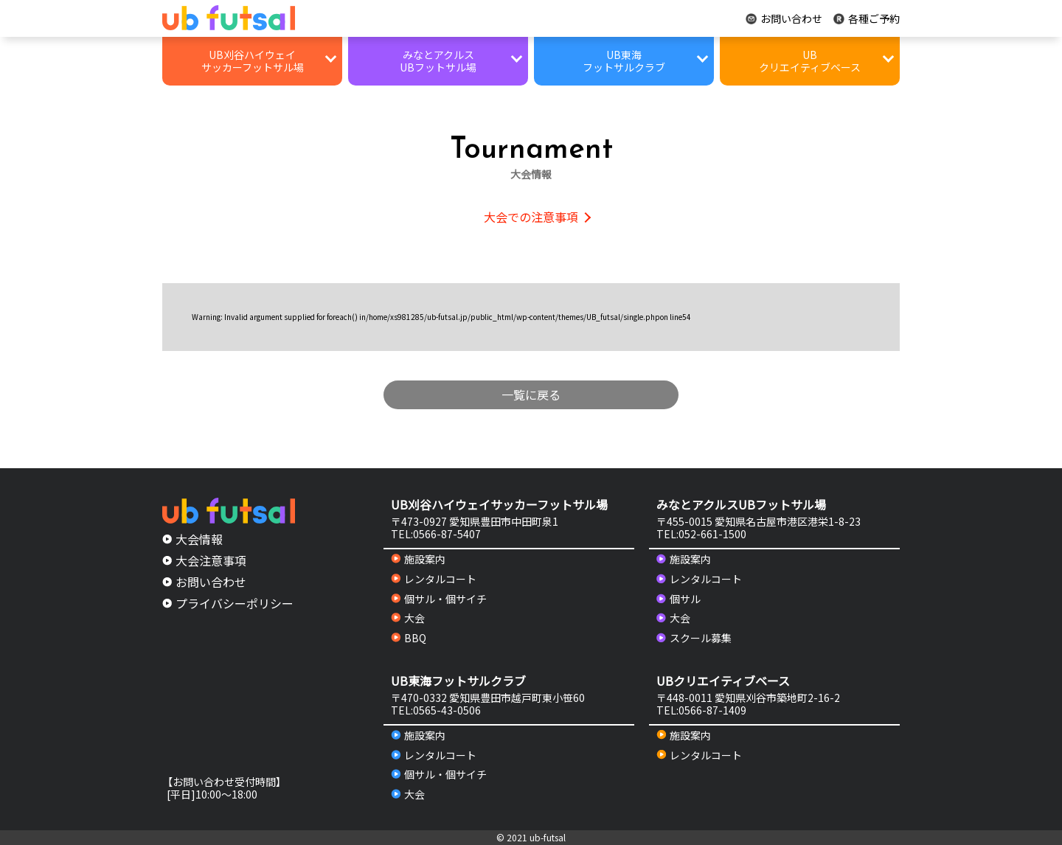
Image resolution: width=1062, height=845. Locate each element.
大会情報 (192, 539)
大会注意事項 (204, 560)
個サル (678, 599)
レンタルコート (433, 579)
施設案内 (418, 559)
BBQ (408, 638)
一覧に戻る (531, 394)
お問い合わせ (784, 19)
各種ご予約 (866, 19)
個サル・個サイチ (439, 599)
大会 (408, 618)
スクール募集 (694, 638)
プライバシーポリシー (228, 603)
